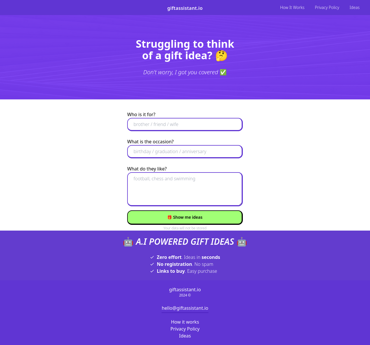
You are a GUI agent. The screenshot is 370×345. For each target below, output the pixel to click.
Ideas (354, 7)
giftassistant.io (185, 8)
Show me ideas (185, 217)
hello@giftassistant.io (185, 308)
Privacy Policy (327, 7)
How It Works (292, 7)
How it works (185, 322)
